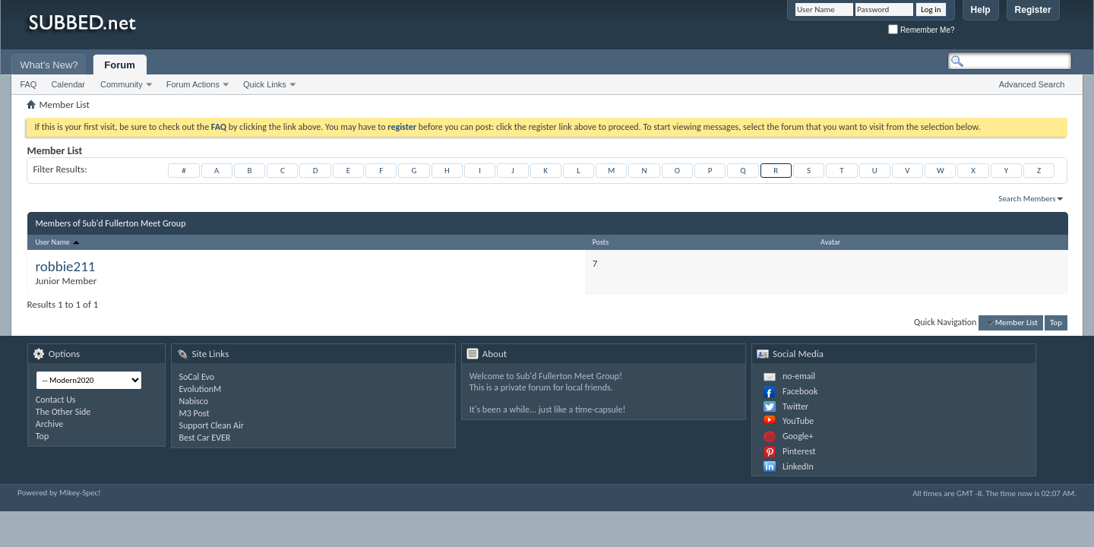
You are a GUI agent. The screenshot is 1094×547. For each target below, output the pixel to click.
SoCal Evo (197, 377)
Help (981, 10)
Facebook (800, 391)
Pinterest (799, 451)
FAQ (28, 84)
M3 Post (194, 413)
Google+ (798, 436)
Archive (49, 424)
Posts (601, 242)
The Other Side (63, 411)
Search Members (1026, 199)
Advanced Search (1032, 84)
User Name (58, 242)
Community (121, 84)
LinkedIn (798, 466)
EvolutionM (200, 389)
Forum (119, 65)
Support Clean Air (211, 425)
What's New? (48, 65)
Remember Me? (921, 30)
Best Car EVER (205, 437)
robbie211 (65, 266)
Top (1056, 322)
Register (1033, 10)
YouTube (798, 421)
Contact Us (56, 399)
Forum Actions (193, 84)
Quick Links (264, 84)
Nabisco (194, 401)
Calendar (68, 84)
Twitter (795, 406)
